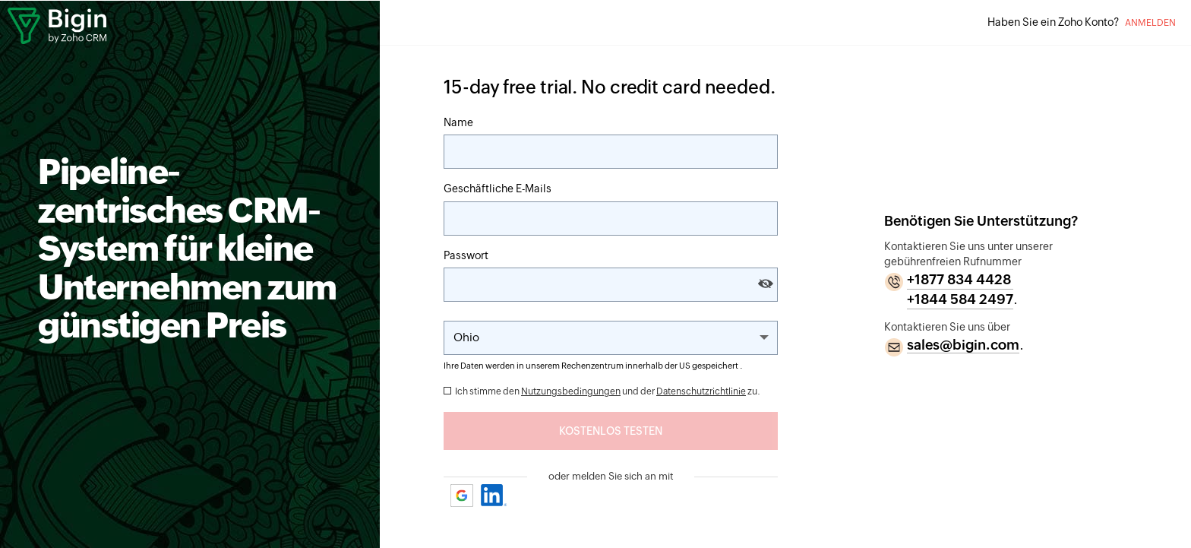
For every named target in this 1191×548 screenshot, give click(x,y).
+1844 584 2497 (960, 299)
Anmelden (1150, 22)
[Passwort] (611, 285)
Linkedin (494, 495)
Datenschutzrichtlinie (701, 391)
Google (462, 495)
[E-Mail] (611, 218)
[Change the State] (611, 338)
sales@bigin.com (963, 345)
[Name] (611, 152)
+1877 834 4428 (959, 279)
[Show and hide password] (765, 284)
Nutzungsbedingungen (571, 391)
